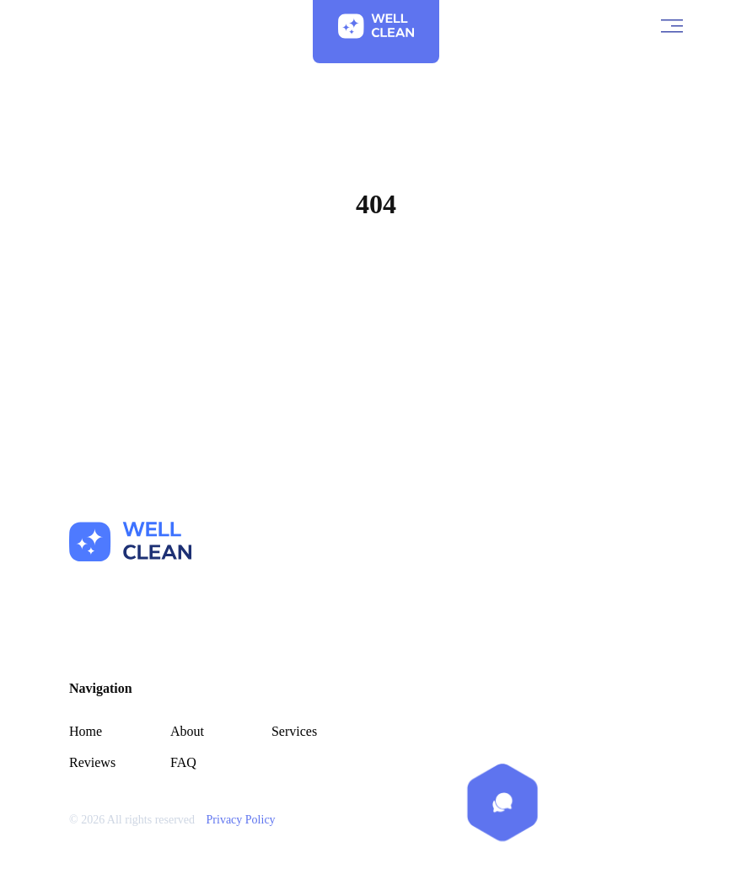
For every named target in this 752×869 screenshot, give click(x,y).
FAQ (183, 762)
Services (294, 731)
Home (375, 284)
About (187, 731)
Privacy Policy (241, 819)
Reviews (92, 762)
